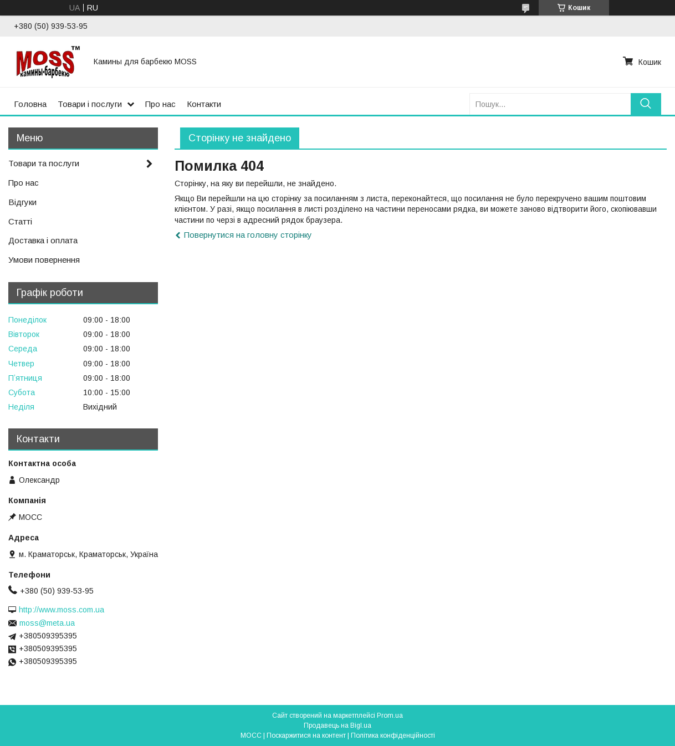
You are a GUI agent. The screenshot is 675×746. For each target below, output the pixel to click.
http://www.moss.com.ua (61, 609)
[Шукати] (646, 104)
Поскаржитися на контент (306, 735)
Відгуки (22, 202)
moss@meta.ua (47, 623)
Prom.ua (390, 715)
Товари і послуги (90, 104)
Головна (30, 104)
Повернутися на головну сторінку (248, 234)
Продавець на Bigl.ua (337, 725)
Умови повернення (44, 259)
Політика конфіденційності (393, 735)
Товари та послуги (43, 163)
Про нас (160, 104)
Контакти (204, 104)
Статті (20, 221)
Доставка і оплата (43, 240)
